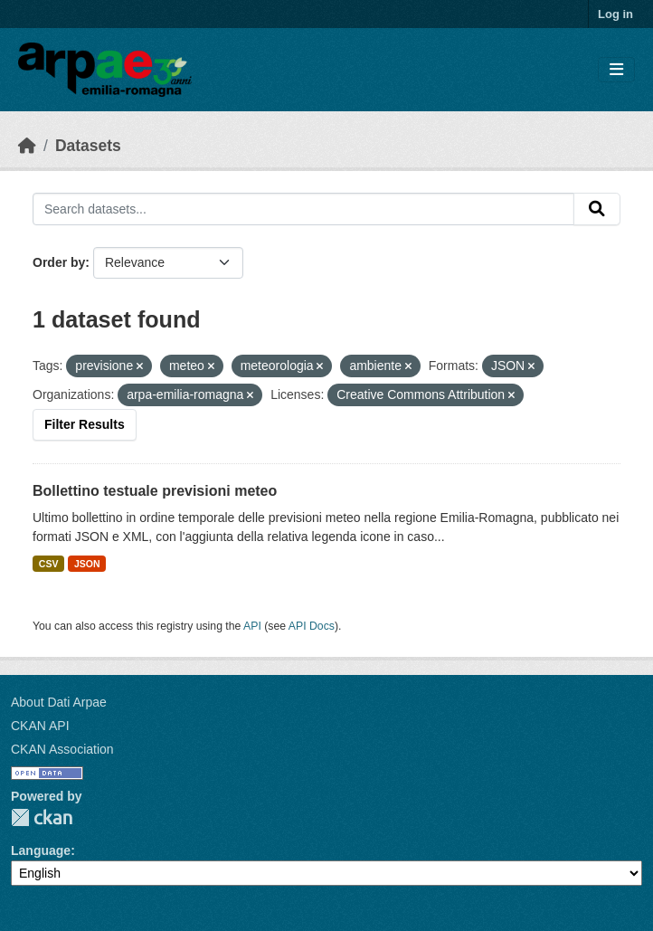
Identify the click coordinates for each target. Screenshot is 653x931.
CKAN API (40, 725)
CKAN (41, 817)
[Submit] (596, 209)
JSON (87, 563)
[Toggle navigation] (616, 70)
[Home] (27, 146)
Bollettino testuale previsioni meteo (155, 491)
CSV (49, 563)
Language (41, 850)
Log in (615, 14)
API (252, 626)
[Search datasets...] (303, 209)
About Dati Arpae (59, 702)
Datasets (88, 146)
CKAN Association (62, 749)
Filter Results (84, 424)
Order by (59, 262)
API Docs (312, 626)
